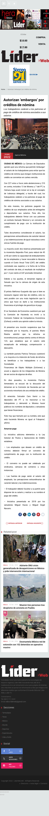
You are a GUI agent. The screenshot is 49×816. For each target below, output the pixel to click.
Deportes (5, 729)
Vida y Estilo (6, 737)
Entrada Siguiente (35, 523)
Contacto (43, 783)
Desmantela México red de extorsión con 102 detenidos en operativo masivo (24, 644)
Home (3, 89)
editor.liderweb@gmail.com (16, 702)
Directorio (24, 783)
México (5, 565)
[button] (9, 3)
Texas (4, 717)
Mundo (5, 725)
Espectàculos (7, 733)
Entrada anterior (14, 523)
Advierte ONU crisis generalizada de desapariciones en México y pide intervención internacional (23, 568)
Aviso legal (34, 783)
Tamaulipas (6, 713)
